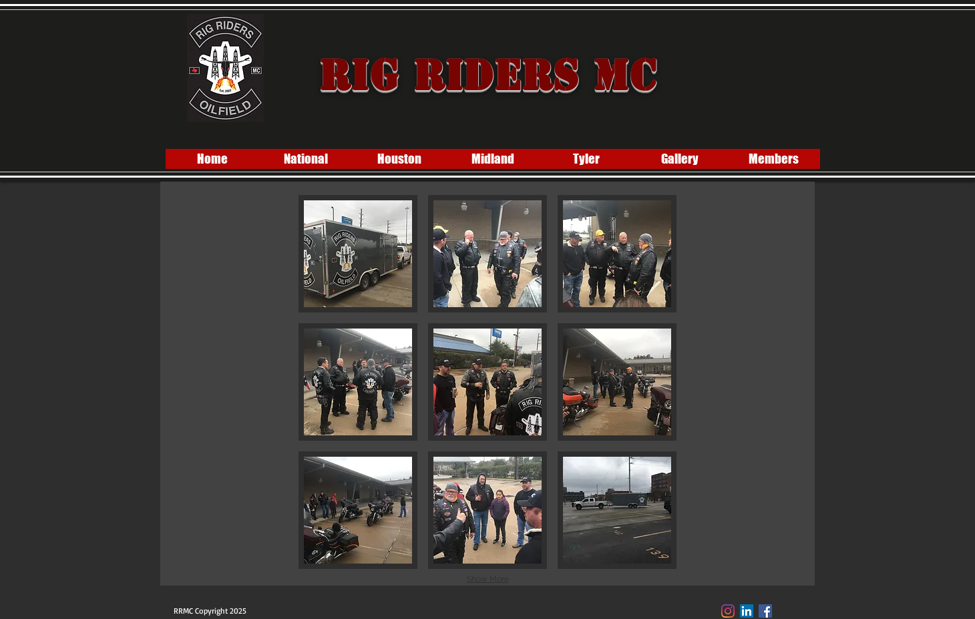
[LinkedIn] (746, 611)
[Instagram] (728, 611)
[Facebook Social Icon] (765, 611)
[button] (358, 254)
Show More (488, 579)
